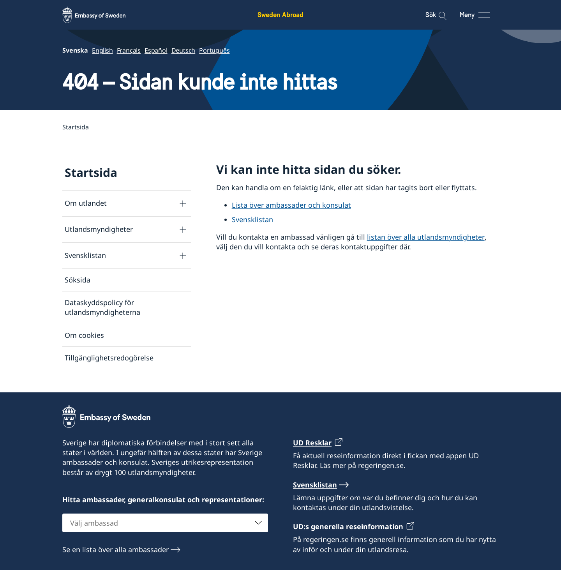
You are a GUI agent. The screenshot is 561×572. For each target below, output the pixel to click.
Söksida (77, 279)
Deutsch (183, 50)
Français (129, 50)
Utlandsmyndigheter (99, 229)
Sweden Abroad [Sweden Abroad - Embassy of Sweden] (280, 14)
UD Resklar (312, 444)
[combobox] (165, 525)
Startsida (91, 172)
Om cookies (84, 335)
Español (156, 50)
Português (214, 50)
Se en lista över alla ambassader (115, 551)
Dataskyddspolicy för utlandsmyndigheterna (102, 307)
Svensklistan (85, 255)
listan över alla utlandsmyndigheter (426, 237)
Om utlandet (86, 203)
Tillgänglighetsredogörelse (109, 357)
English (102, 50)
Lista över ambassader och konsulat (291, 205)
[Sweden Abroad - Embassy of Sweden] (101, 15)
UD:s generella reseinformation (348, 528)
